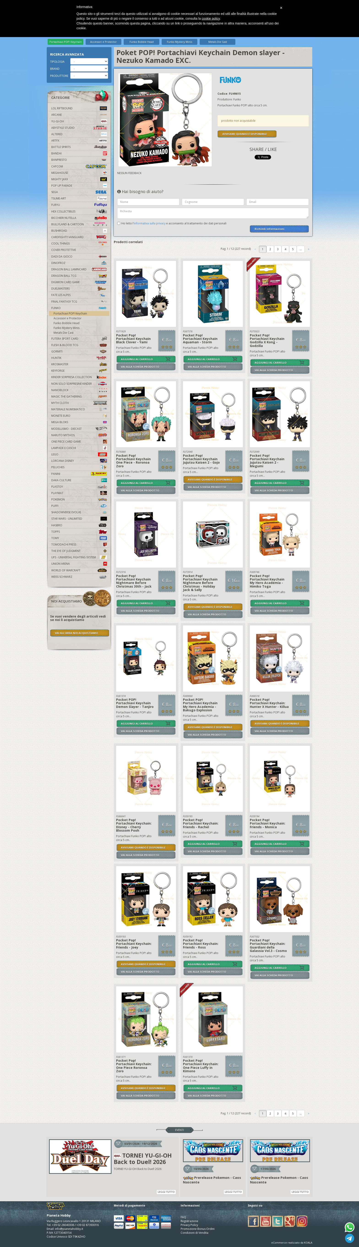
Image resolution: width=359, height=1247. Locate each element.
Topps (79, 532)
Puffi (79, 506)
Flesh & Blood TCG (79, 345)
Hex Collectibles (79, 211)
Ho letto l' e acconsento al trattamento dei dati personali (173, 223)
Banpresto (79, 160)
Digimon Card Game (79, 282)
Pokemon (79, 499)
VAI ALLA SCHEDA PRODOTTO (140, 366)
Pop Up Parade (79, 186)
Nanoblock (79, 390)
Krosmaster (79, 364)
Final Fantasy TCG (79, 302)
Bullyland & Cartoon (79, 224)
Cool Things (79, 243)
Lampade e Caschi (79, 448)
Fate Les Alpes (79, 295)
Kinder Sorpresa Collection (79, 377)
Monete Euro (79, 416)
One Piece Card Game (79, 441)
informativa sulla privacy (150, 223)
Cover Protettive (63, 250)
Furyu (79, 205)
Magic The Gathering (79, 396)
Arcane (79, 115)
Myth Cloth (79, 403)
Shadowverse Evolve (79, 512)
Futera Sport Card (79, 339)
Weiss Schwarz (79, 577)
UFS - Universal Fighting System (79, 557)
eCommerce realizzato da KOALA (291, 1242)
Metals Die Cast (217, 41)
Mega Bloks (79, 422)
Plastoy (79, 487)
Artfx (79, 140)
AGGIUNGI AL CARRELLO (137, 359)
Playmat (79, 493)
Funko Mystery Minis (179, 41)
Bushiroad (79, 231)
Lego (79, 454)
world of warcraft (79, 570)
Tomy (79, 538)
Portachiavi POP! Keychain (65, 41)
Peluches (79, 467)
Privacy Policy (189, 1225)
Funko (79, 308)
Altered (79, 134)
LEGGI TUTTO (166, 1191)
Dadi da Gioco (79, 256)
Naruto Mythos (79, 435)
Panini (79, 474)
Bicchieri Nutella (79, 218)
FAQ (183, 1217)
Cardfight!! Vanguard (79, 237)
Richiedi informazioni (269, 229)
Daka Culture (79, 480)
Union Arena (79, 564)
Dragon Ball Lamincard (79, 269)
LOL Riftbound (79, 108)
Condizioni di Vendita (194, 1233)
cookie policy (211, 18)
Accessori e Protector (103, 41)
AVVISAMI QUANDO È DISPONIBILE (244, 134)
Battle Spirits (79, 147)
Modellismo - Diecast (79, 429)
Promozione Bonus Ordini (198, 1229)
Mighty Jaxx (79, 179)
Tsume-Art (79, 198)
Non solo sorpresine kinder (79, 384)
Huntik (79, 358)
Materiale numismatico (79, 409)
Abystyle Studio (79, 128)
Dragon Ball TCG (79, 276)
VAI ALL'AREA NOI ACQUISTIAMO (76, 633)
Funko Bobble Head (142, 41)
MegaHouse (79, 173)
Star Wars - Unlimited (79, 519)
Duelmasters (79, 288)
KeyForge (79, 371)
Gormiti (79, 351)
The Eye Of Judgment (79, 551)
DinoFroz (79, 263)
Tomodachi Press (79, 544)
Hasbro (79, 525)
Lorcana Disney (79, 461)
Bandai (79, 153)
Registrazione (189, 1221)
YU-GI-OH (79, 121)
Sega (79, 192)
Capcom (79, 166)
